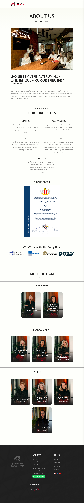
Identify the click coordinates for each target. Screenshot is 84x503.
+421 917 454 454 (38, 471)
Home (56, 459)
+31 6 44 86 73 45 (38, 473)
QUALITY (58, 138)
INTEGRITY (25, 121)
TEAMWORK (25, 138)
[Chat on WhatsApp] (38, 476)
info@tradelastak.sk (38, 468)
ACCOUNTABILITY (58, 121)
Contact (56, 469)
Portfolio (57, 466)
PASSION (42, 158)
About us (57, 463)
